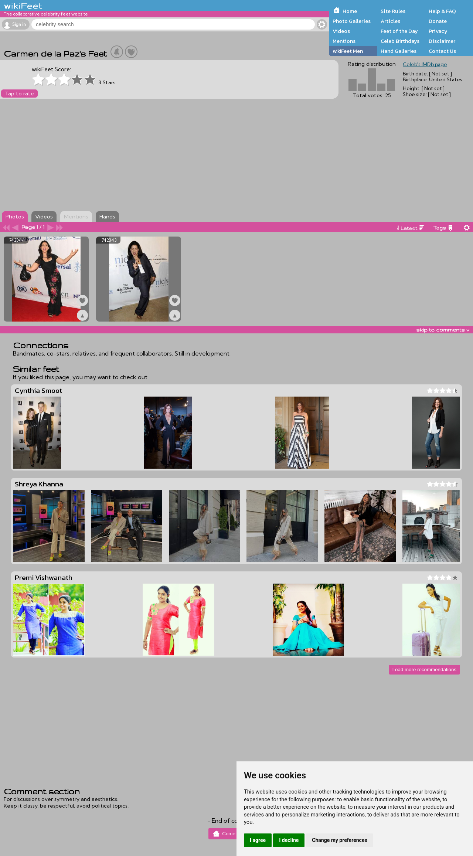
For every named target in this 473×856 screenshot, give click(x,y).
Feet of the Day (399, 31)
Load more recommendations (424, 669)
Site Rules (393, 11)
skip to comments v (442, 330)
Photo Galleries (352, 21)
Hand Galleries (398, 51)
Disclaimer (442, 41)
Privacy (438, 31)
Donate (438, 21)
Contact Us (442, 51)
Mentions (344, 41)
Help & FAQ (442, 11)
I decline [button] (289, 840)
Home (350, 11)
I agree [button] (258, 840)
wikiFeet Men (348, 51)
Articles (390, 21)
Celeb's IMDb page (425, 64)
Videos (341, 31)
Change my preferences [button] (339, 840)
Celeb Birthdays (400, 41)
